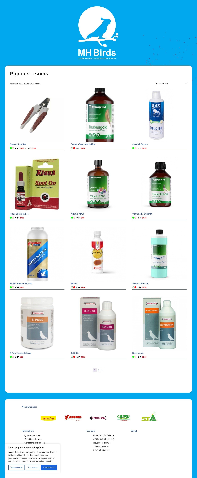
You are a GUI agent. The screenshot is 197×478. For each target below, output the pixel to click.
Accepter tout (49, 468)
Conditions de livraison (34, 443)
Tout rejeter (33, 468)
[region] (32, 458)
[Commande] (171, 83)
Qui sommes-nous (32, 435)
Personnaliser (16, 468)
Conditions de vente (33, 439)
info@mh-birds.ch (101, 450)
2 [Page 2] (98, 370)
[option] (48, 418)
